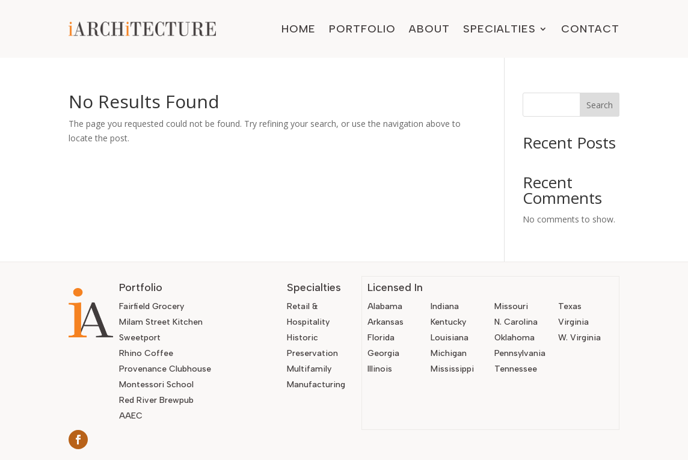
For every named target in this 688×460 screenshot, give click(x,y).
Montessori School (156, 384)
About (429, 28)
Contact (590, 28)
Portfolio (362, 28)
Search (599, 105)
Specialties (499, 28)
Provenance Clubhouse (165, 369)
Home (298, 28)
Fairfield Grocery (151, 306)
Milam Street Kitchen (161, 322)
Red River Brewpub (156, 400)
